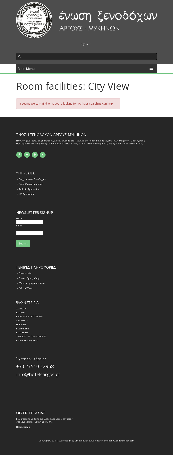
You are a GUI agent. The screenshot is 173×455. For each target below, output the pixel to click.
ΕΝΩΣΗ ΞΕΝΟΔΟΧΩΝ (27, 340)
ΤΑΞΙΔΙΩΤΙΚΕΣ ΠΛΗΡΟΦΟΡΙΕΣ (31, 336)
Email (19, 225)
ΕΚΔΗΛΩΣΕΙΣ (22, 328)
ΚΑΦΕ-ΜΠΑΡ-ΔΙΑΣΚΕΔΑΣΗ (29, 316)
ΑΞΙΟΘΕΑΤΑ (22, 320)
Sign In (84, 44)
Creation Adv (81, 440)
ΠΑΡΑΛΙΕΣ (21, 324)
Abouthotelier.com (124, 440)
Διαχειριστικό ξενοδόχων (32, 179)
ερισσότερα (24, 426)
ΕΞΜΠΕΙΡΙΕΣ (22, 332)
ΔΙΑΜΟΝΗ (21, 308)
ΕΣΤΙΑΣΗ (20, 312)
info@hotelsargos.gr (38, 374)
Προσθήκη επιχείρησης (31, 183)
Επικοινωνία (25, 273)
